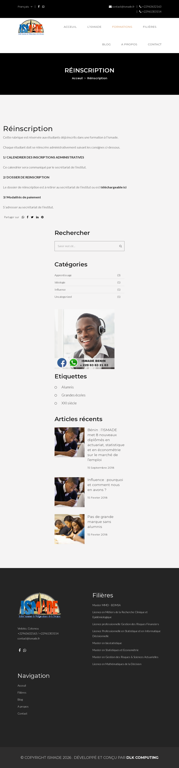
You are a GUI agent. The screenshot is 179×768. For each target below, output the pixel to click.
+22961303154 (150, 11)
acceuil (77, 78)
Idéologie (60, 282)
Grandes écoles (74, 395)
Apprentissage (63, 275)
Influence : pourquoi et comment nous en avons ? (106, 484)
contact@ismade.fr (122, 6)
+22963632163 (150, 6)
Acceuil (70, 27)
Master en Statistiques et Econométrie (115, 650)
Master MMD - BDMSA (106, 605)
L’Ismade (94, 27)
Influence (60, 289)
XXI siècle (69, 403)
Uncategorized (63, 296)
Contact (154, 44)
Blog (106, 44)
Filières (149, 27)
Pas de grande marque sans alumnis (101, 521)
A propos (129, 44)
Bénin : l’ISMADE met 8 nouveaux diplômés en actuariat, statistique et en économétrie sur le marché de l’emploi (106, 445)
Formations (122, 27)
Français (25, 6)
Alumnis (68, 387)
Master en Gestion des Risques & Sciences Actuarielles (125, 657)
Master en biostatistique (107, 643)
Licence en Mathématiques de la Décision (116, 664)
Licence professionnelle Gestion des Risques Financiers (125, 624)
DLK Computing (142, 757)
